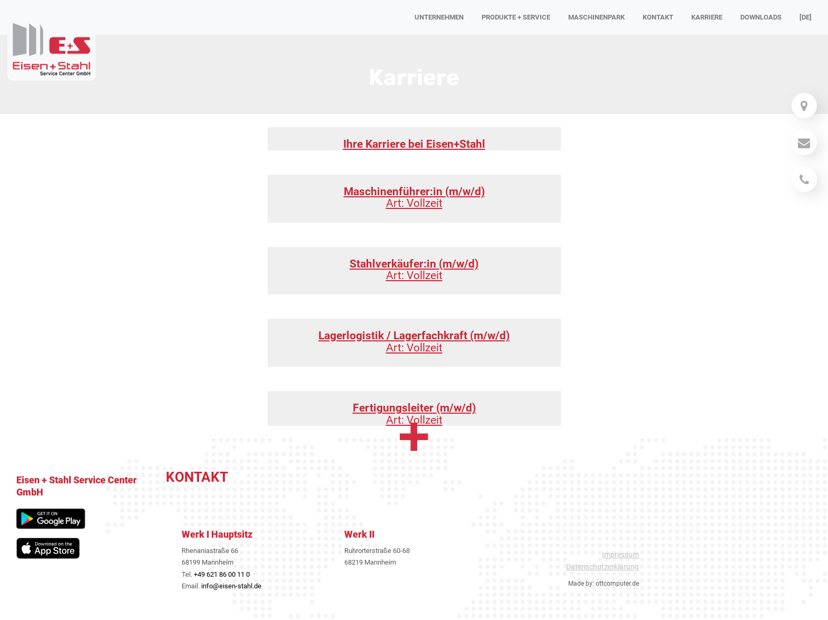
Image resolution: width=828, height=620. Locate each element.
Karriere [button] (706, 17)
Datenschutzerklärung (602, 566)
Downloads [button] (761, 17)
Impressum (620, 554)
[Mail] (804, 105)
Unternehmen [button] (439, 17)
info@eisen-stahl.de (231, 586)
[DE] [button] (805, 17)
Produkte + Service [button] (516, 17)
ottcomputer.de (617, 583)
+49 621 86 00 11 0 (222, 574)
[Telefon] (804, 179)
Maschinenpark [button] (596, 17)
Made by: (581, 583)
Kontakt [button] (658, 17)
